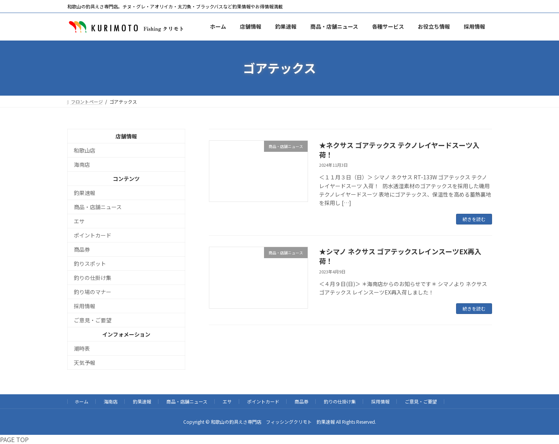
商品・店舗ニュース (98, 207)
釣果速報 (84, 193)
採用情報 (84, 306)
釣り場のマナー (92, 292)
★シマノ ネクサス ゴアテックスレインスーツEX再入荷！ (400, 256)
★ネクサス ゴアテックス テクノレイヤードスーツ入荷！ (399, 149)
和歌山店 (84, 150)
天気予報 (84, 362)
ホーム (81, 401)
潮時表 (82, 348)
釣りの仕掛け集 (92, 277)
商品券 (82, 249)
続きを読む (474, 219)
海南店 (82, 164)
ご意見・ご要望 (92, 320)
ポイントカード (92, 235)
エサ (79, 221)
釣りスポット (90, 263)
